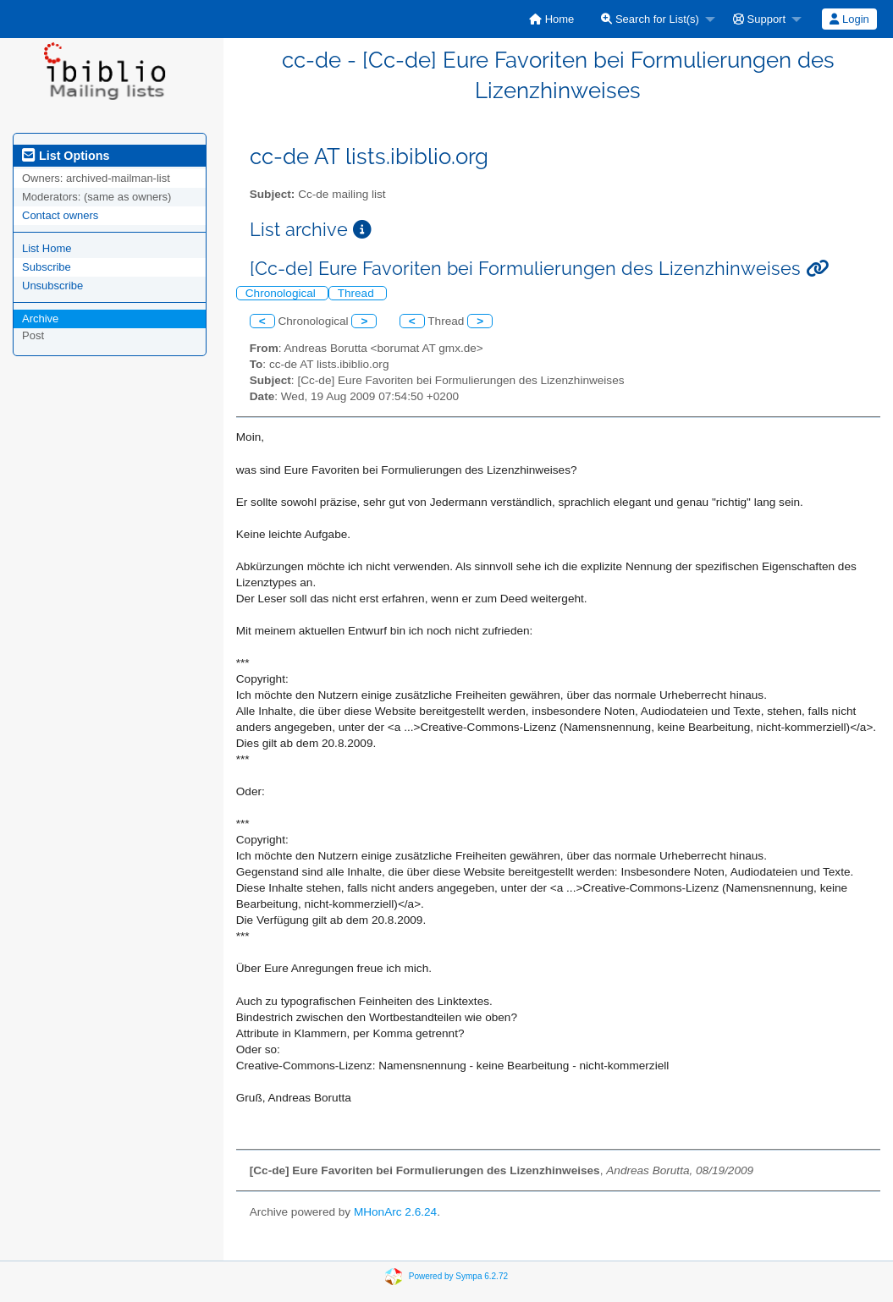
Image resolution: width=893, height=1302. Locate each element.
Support (759, 19)
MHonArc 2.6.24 (395, 1212)
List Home (47, 248)
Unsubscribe (52, 285)
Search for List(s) (650, 19)
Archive (40, 318)
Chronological (282, 293)
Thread (358, 293)
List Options (65, 155)
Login (849, 19)
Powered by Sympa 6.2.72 (458, 1275)
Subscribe (46, 267)
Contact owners (60, 215)
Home (551, 19)
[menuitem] (551, 19)
